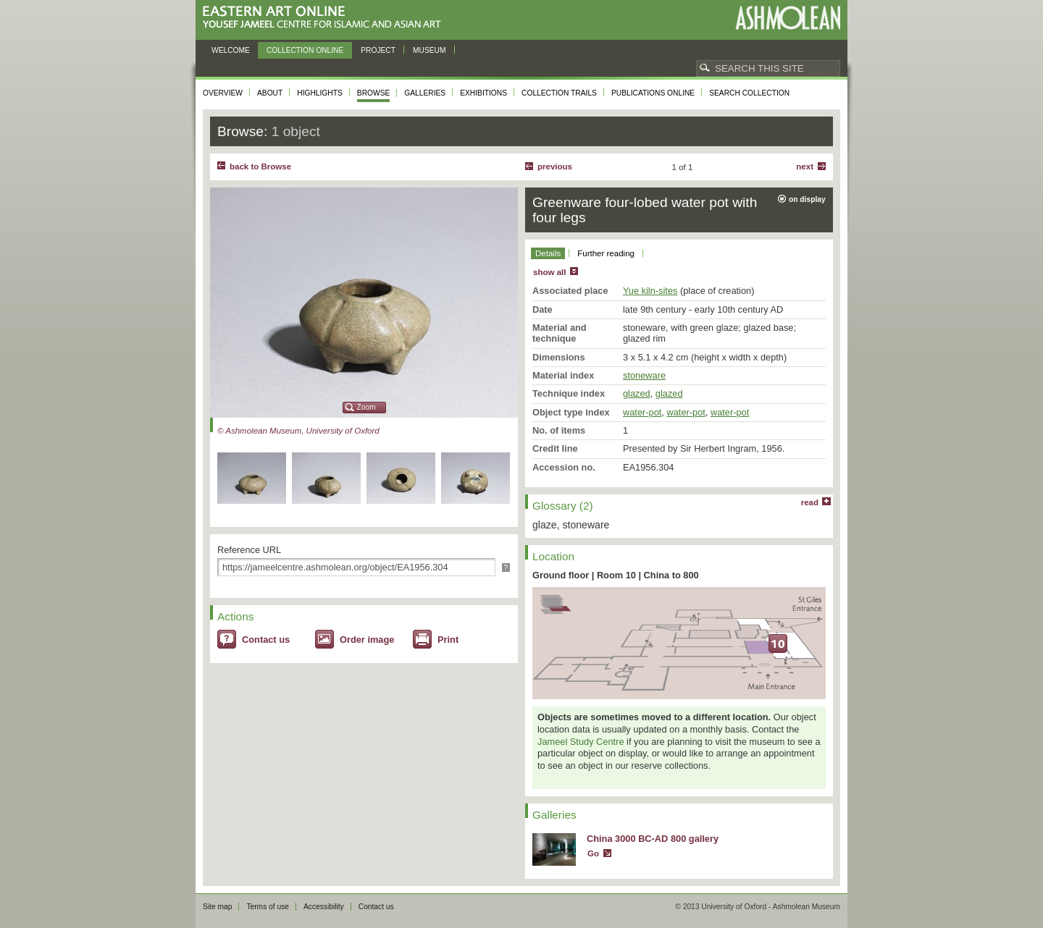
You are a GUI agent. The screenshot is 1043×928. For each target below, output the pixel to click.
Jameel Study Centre (580, 741)
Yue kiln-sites (650, 290)
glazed (636, 393)
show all (549, 272)
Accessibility (323, 907)
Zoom (366, 407)
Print (447, 639)
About (269, 93)
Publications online (653, 93)
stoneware (644, 375)
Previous (554, 166)
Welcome (230, 50)
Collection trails (559, 93)
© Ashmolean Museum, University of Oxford (298, 430)
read (809, 502)
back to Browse (260, 166)
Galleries (424, 93)
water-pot (642, 412)
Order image (367, 639)
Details (548, 253)
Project (378, 50)
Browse (373, 93)
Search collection (749, 93)
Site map (217, 907)
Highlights (320, 93)
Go (593, 853)
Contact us (266, 639)
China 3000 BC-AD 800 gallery (653, 838)
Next (804, 166)
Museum (429, 50)
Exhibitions (483, 93)
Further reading (605, 253)
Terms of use (267, 907)
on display (807, 199)
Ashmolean (787, 18)
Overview (223, 93)
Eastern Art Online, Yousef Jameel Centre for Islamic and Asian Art (325, 18)
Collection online (305, 50)
